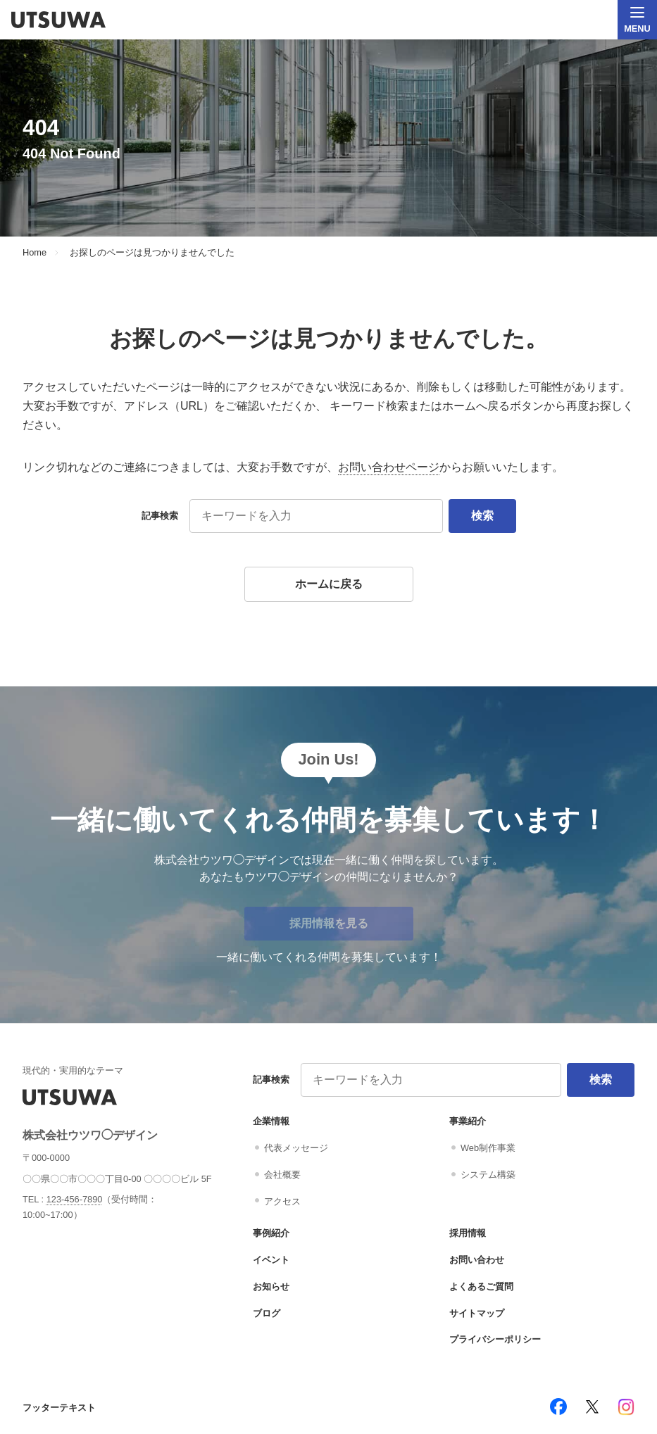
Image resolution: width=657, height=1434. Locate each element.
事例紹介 (271, 1233)
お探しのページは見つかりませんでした (152, 253)
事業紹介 (467, 1121)
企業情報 (271, 1121)
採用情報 (467, 1233)
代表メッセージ (296, 1148)
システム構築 (488, 1174)
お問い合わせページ (388, 467)
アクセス (282, 1201)
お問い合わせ (476, 1259)
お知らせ (271, 1286)
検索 (482, 516)
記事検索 (160, 515)
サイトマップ (476, 1313)
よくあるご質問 (481, 1286)
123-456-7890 (74, 1199)
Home (34, 253)
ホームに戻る (329, 584)
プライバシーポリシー (495, 1339)
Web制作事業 (488, 1148)
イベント (271, 1259)
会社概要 (282, 1174)
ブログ (266, 1313)
